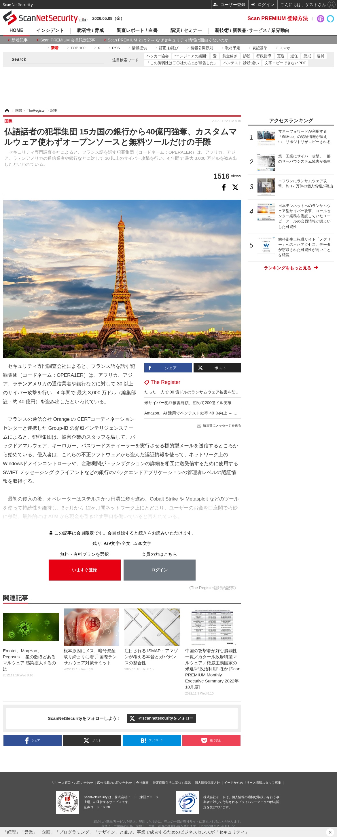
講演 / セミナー (186, 30)
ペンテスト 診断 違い (241, 63)
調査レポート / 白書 (137, 30)
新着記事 (20, 40)
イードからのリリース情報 (243, 782)
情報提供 (139, 48)
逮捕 (320, 56)
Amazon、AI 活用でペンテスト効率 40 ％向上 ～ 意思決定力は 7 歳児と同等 (213, 413)
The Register (165, 382)
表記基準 (259, 48)
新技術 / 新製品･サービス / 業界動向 (252, 30)
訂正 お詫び (169, 48)
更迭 (281, 56)
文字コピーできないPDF (285, 63)
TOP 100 (78, 48)
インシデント (50, 30)
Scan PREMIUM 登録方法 (277, 18)
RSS (116, 48)
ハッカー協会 (157, 56)
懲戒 (307, 56)
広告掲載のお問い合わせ (114, 782)
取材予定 (232, 48)
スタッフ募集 (271, 782)
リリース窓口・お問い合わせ (72, 782)
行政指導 (263, 56)
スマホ (285, 48)
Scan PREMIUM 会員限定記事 (67, 40)
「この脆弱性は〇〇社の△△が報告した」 (181, 63)
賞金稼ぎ (229, 56)
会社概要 (142, 782)
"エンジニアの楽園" (191, 56)
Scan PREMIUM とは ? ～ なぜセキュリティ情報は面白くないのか (168, 40)
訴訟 (247, 56)
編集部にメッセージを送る (222, 425)
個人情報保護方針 (207, 782)
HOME (16, 30)
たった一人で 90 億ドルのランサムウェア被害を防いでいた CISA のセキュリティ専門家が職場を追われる (240, 392)
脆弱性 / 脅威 (90, 30)
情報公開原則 (202, 48)
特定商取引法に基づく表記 (172, 782)
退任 (294, 56)
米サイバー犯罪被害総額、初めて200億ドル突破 (188, 402)
